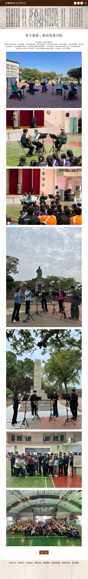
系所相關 (75, 563)
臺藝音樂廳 (56, 563)
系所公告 (12, 563)
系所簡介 (21, 563)
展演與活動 (66, 563)
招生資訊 (29, 563)
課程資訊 (38, 563)
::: (1, 0)
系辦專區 (46, 563)
